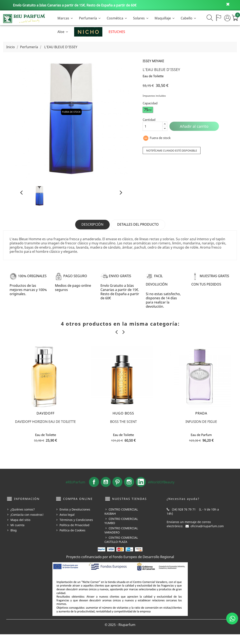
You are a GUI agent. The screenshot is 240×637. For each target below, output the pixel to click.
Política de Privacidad (74, 528)
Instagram (129, 485)
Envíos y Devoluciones (75, 512)
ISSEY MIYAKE (153, 61)
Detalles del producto (138, 224)
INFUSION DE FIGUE (201, 424)
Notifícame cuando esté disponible (170, 150)
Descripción (92, 224)
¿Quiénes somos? (22, 512)
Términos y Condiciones (76, 522)
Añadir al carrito (194, 126)
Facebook (94, 485)
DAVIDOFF (46, 416)
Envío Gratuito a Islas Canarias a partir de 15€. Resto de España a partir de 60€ (74, 5)
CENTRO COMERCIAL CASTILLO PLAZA (121, 542)
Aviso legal (67, 517)
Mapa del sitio (20, 522)
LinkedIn (141, 485)
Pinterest (117, 485)
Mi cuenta (17, 528)
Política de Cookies (72, 533)
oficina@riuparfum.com (207, 529)
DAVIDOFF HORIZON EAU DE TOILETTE (45, 424)
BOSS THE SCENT (123, 424)
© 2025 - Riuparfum (120, 627)
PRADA (201, 416)
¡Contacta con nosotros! (26, 517)
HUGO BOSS (123, 416)
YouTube (106, 485)
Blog (13, 533)
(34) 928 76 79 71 (184, 512)
